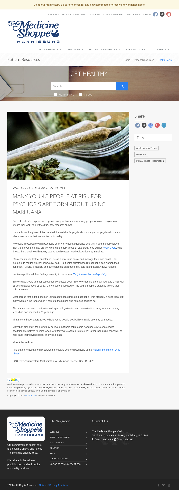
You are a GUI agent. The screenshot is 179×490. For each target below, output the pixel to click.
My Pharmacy (48, 49)
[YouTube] (169, 485)
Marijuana (141, 154)
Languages (53, 14)
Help (64, 14)
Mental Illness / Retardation (150, 161)
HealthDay (30, 395)
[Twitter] (163, 485)
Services (74, 49)
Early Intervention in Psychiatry (89, 274)
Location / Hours (114, 14)
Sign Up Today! (134, 14)
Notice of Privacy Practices (65, 464)
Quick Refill (95, 14)
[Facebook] (158, 485)
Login (148, 14)
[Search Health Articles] (83, 86)
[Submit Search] (122, 86)
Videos (85, 94)
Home (127, 60)
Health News (64, 94)
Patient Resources (103, 49)
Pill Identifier (77, 14)
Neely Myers (109, 247)
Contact (160, 49)
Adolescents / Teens (146, 148)
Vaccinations (135, 49)
